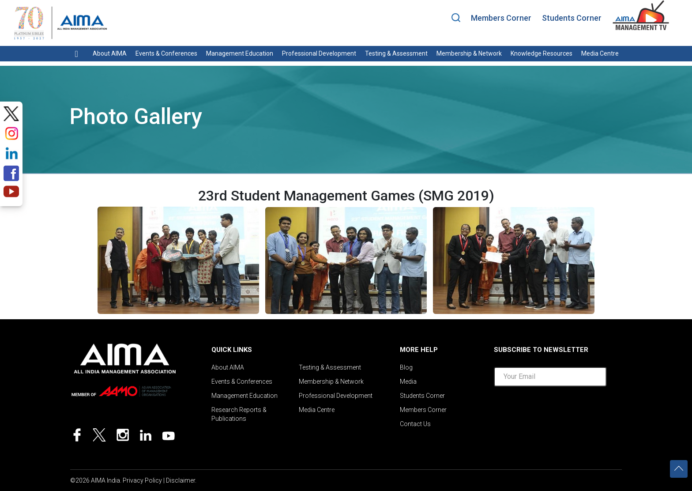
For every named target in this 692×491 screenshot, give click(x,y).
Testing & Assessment (396, 53)
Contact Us (415, 423)
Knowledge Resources (541, 53)
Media (408, 381)
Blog (406, 367)
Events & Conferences (166, 53)
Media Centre (600, 53)
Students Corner (572, 18)
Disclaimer (180, 480)
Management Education (239, 53)
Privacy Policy (142, 480)
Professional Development (319, 53)
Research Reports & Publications (239, 414)
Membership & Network (469, 53)
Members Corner (501, 18)
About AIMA (110, 53)
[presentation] (561, 412)
